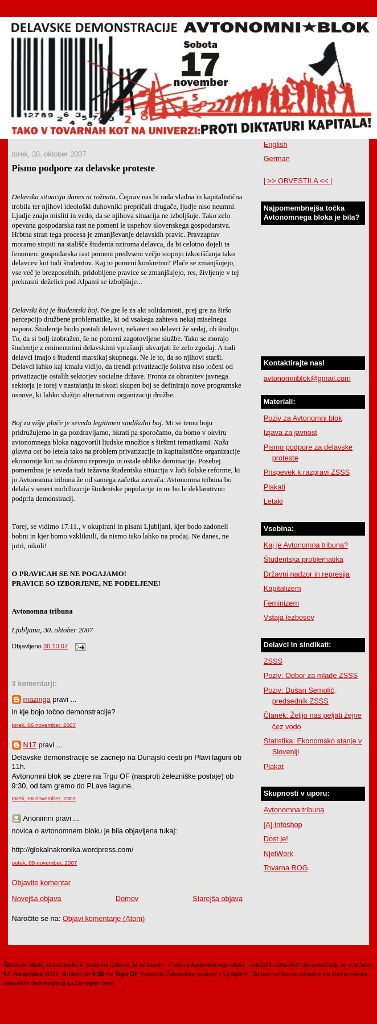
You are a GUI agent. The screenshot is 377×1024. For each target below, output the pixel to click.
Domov (127, 898)
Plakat (274, 766)
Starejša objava (217, 898)
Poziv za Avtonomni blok (303, 418)
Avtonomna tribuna (294, 809)
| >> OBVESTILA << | (298, 180)
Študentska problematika (303, 559)
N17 (29, 745)
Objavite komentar (41, 882)
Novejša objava (37, 898)
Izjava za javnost (290, 432)
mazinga (37, 699)
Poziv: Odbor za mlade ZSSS (311, 675)
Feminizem (281, 603)
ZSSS (273, 661)
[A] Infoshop (283, 824)
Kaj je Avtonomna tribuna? (306, 545)
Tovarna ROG (286, 867)
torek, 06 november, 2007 (44, 725)
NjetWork (278, 853)
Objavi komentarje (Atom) (104, 918)
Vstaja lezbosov (289, 617)
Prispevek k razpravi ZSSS (307, 472)
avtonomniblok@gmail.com (307, 378)
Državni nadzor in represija (307, 574)
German (277, 158)
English (276, 144)
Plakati (274, 487)
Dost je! (276, 838)
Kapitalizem (282, 588)
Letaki (273, 501)
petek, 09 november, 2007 (44, 862)
